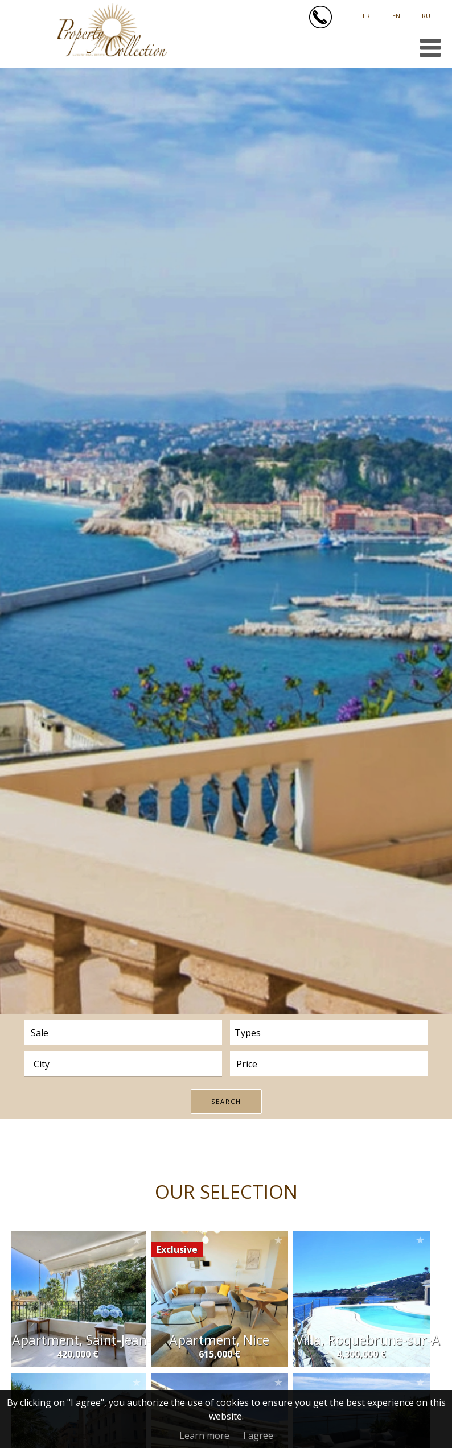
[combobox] (123, 1063)
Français (366, 11)
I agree (258, 1435)
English (396, 11)
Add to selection (137, 1240)
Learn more (204, 1435)
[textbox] (129, 1064)
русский (426, 11)
